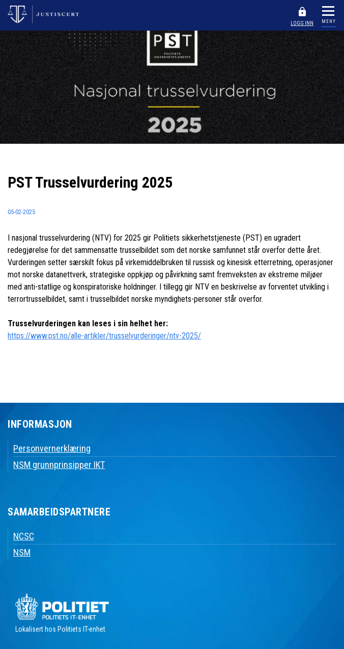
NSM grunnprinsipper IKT (59, 464)
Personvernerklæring (52, 448)
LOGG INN (302, 23)
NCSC (23, 536)
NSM (22, 552)
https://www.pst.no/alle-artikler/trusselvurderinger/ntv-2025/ (104, 336)
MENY (329, 21)
